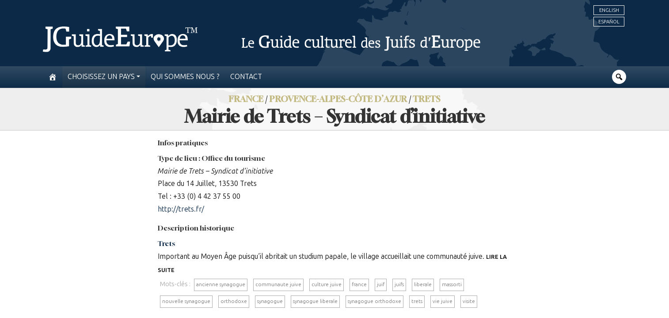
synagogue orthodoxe (374, 301)
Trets (427, 99)
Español (609, 22)
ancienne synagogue (220, 284)
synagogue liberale (315, 301)
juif (380, 284)
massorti (452, 284)
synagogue (270, 301)
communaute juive (278, 284)
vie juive (442, 301)
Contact (246, 76)
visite (469, 301)
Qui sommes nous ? (185, 76)
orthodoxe (233, 301)
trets (416, 301)
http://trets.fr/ (181, 209)
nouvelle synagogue (186, 301)
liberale (423, 284)
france (359, 284)
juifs (399, 284)
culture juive (327, 284)
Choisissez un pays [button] (101, 76)
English (609, 10)
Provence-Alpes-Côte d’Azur (338, 99)
